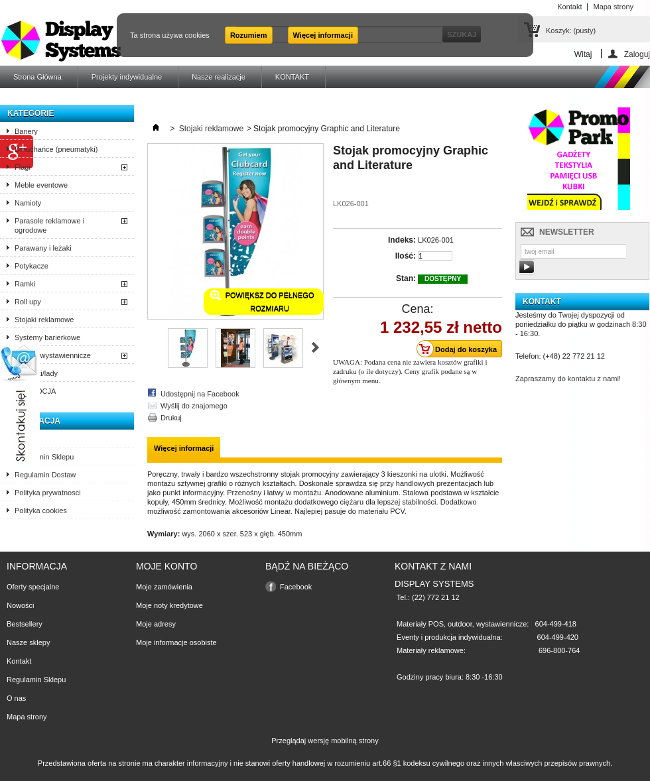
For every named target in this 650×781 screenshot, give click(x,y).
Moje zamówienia (164, 587)
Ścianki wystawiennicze (53, 355)
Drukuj (171, 418)
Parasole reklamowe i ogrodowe (49, 225)
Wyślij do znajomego (194, 406)
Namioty (28, 203)
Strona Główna (37, 77)
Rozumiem (248, 35)
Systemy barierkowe (47, 337)
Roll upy (28, 302)
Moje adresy (156, 624)
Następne (315, 347)
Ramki (25, 284)
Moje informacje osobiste (176, 642)
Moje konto (166, 566)
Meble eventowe (41, 185)
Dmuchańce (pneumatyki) (56, 149)
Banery (26, 131)
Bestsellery (24, 624)
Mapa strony (27, 717)
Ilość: (405, 256)
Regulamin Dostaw (45, 475)
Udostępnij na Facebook (200, 394)
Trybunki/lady (36, 373)
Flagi (23, 167)
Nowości (20, 605)
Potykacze (31, 266)
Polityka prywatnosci (48, 493)
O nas (24, 439)
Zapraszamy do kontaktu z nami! (568, 379)
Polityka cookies (41, 510)
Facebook (296, 587)
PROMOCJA (35, 391)
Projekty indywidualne (127, 77)
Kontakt (19, 661)
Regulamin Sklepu (44, 457)
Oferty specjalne (33, 587)
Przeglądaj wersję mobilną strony (324, 741)
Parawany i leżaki (43, 248)
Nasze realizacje (218, 77)
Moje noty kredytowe (169, 605)
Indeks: (402, 240)
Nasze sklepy (28, 642)
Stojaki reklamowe (44, 320)
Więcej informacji (323, 35)
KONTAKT (292, 77)
